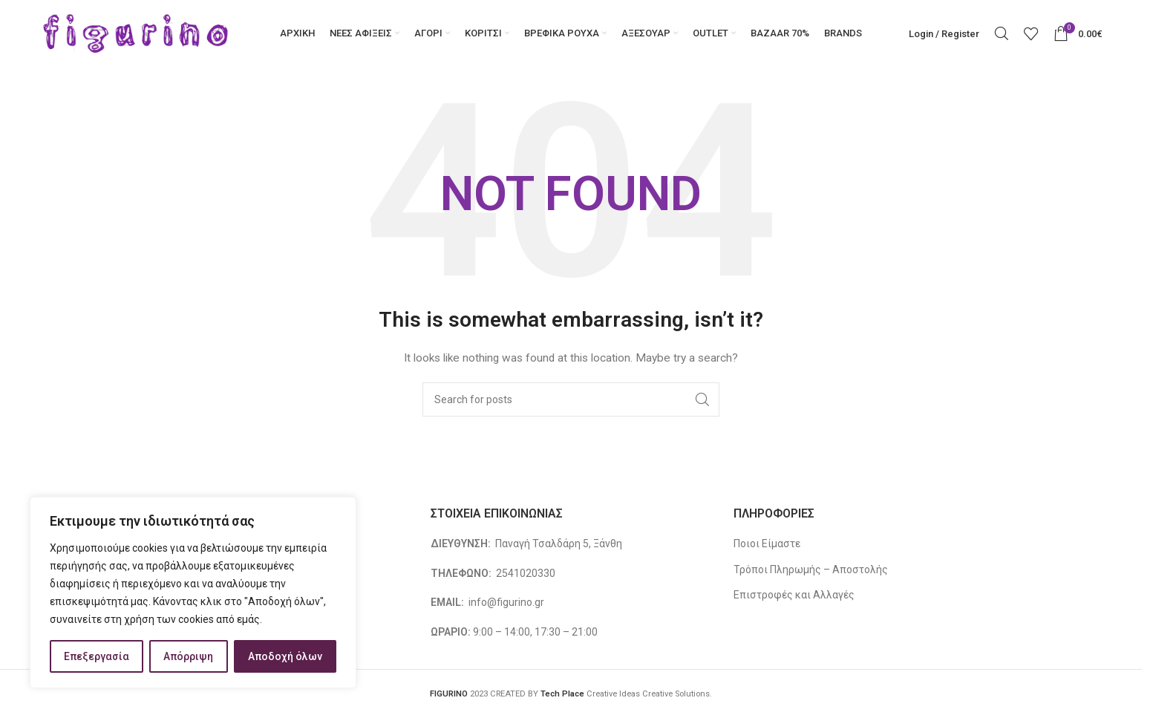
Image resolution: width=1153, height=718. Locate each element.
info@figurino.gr (505, 602)
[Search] (1001, 33)
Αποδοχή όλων (285, 656)
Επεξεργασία (96, 656)
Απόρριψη (188, 656)
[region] (193, 592)
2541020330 (525, 573)
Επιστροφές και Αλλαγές (794, 595)
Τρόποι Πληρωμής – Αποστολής (811, 569)
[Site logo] (136, 33)
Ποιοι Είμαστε (767, 543)
